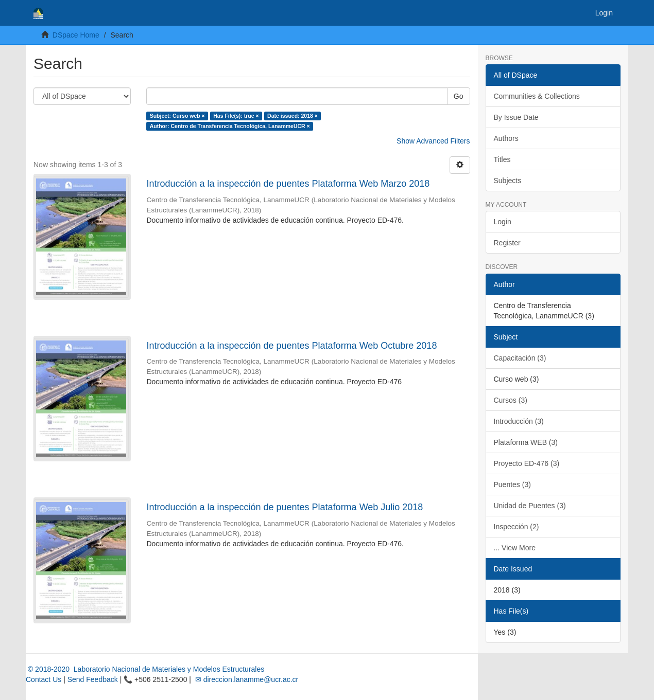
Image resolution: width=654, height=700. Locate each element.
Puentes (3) (512, 484)
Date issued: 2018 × (292, 116)
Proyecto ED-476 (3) (527, 463)
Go (458, 96)
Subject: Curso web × (177, 116)
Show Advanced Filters (433, 141)
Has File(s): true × (236, 116)
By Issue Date (516, 117)
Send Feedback (92, 679)
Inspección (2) (516, 527)
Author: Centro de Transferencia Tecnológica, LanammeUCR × (230, 126)
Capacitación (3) (520, 358)
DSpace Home (76, 35)
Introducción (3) (519, 421)
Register (507, 243)
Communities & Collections (537, 96)
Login (502, 222)
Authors (506, 138)
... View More (515, 548)
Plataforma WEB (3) (526, 442)
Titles (502, 159)
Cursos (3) (510, 400)
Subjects (508, 180)
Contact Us (43, 679)
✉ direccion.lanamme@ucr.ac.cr (245, 679)
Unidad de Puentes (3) (530, 505)
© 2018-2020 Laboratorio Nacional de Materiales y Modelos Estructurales (145, 669)
